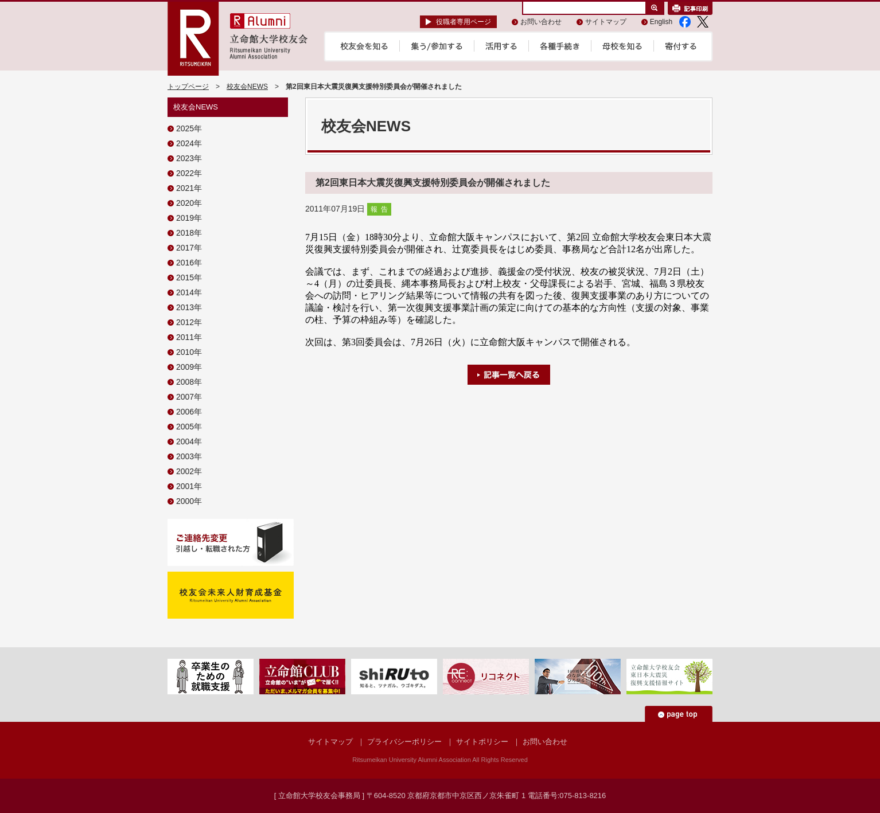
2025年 (189, 128)
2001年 (189, 486)
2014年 (189, 292)
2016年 (189, 262)
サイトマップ (605, 22)
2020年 (189, 203)
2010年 (189, 352)
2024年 (189, 143)
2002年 (189, 471)
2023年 (189, 158)
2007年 (189, 396)
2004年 (189, 441)
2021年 (189, 188)
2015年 (189, 277)
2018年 (189, 232)
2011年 (189, 337)
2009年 (189, 367)
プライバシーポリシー (404, 741)
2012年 (189, 322)
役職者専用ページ (463, 22)
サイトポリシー (482, 741)
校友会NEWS (247, 87)
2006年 (189, 411)
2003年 (189, 456)
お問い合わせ (541, 22)
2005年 (189, 426)
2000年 (189, 501)
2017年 (189, 247)
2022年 (189, 173)
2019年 (189, 217)
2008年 (189, 381)
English (661, 22)
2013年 (189, 307)
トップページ (188, 87)
